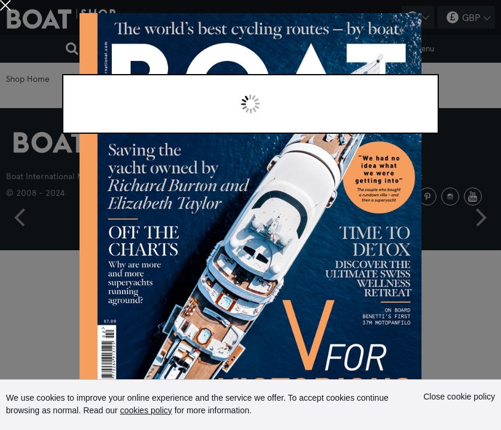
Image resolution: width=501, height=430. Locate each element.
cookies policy (146, 410)
